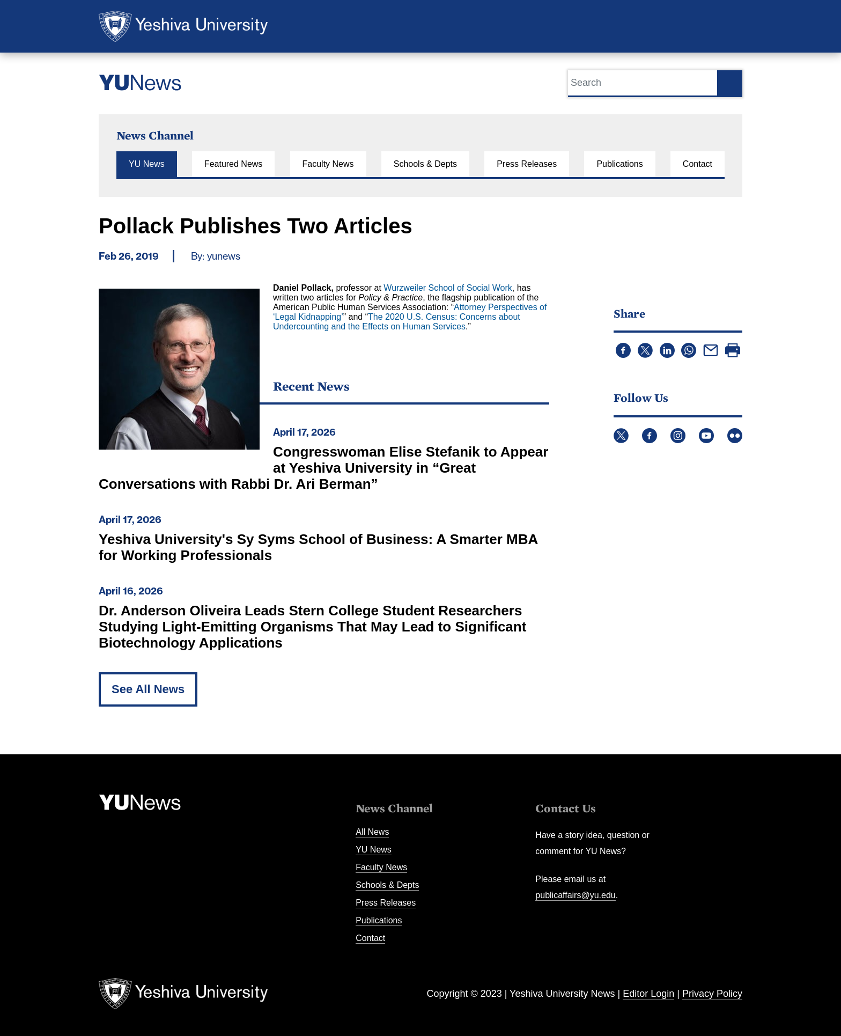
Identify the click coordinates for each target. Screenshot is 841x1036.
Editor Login (648, 993)
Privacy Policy (712, 993)
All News (372, 831)
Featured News (233, 163)
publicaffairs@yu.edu (575, 895)
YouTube (706, 435)
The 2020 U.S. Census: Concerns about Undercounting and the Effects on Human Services (396, 321)
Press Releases (527, 163)
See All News (148, 689)
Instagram (677, 435)
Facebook (649, 435)
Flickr (734, 435)
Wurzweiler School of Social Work (447, 287)
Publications (619, 163)
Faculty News (328, 163)
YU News (147, 163)
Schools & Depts (425, 163)
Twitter (621, 435)
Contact (697, 163)
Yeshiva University (183, 26)
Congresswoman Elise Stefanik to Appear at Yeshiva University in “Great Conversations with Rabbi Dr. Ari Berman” (323, 468)
